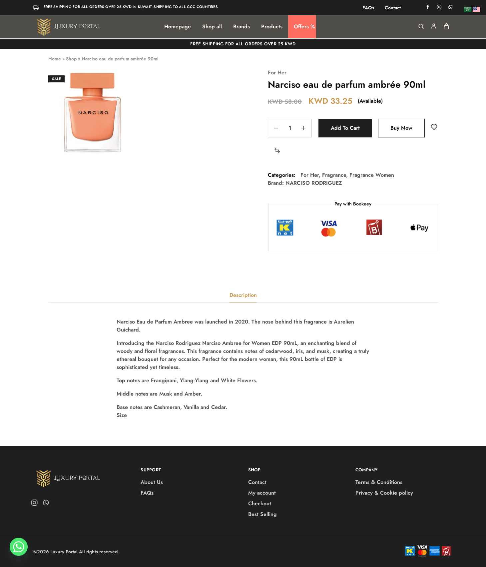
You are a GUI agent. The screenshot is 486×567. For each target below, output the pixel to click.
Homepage (177, 26)
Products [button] (271, 26)
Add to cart (345, 128)
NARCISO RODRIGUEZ (313, 183)
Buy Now (401, 128)
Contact (393, 7)
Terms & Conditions (378, 482)
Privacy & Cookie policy (384, 493)
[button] (277, 151)
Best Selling (262, 514)
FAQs (368, 7)
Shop (71, 58)
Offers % (304, 26)
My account (262, 493)
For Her (277, 72)
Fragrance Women (371, 175)
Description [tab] (243, 295)
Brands (241, 26)
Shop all (212, 26)
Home (54, 58)
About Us (152, 482)
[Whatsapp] (19, 550)
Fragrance (334, 175)
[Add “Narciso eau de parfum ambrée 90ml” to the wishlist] (434, 127)
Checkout (259, 503)
